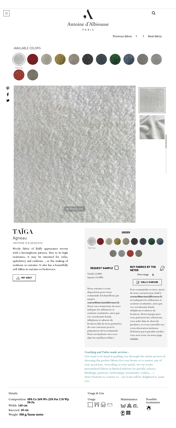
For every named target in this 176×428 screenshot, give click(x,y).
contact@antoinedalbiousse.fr (103, 302)
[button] (6, 13)
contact (134, 338)
